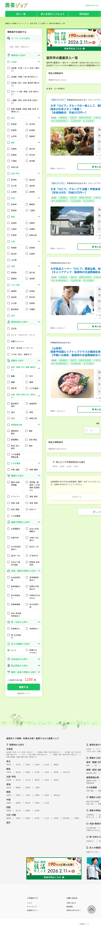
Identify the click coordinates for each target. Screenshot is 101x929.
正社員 (54, 117)
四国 (8, 807)
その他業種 (91, 787)
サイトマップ (32, 906)
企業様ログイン (32, 910)
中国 (8, 799)
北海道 (9, 748)
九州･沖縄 (11, 814)
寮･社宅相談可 (88, 121)
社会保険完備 (75, 121)
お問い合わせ (71, 903)
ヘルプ (29, 903)
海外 (8, 822)
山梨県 (43, 23)
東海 (8, 784)
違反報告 (70, 906)
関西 (8, 791)
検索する (23, 687)
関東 (8, 768)
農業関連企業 (92, 777)
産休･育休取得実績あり (60, 121)
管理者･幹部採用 (85, 117)
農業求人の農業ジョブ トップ (15, 23)
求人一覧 (21, 14)
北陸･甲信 (33, 23)
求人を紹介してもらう (52, 14)
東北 (8, 761)
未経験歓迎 (63, 117)
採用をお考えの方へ (74, 910)
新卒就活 (84, 14)
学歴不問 (73, 117)
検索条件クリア (23, 693)
